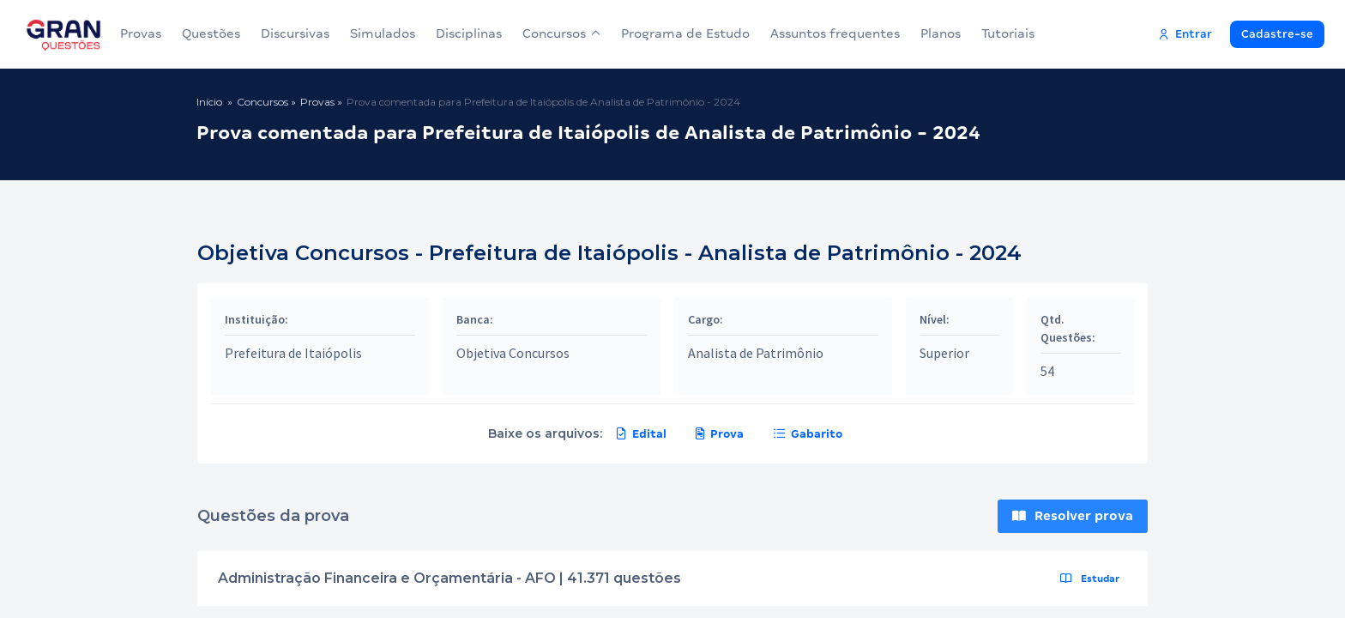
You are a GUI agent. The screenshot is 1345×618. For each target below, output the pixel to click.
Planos (940, 33)
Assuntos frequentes (835, 33)
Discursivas (295, 33)
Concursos (561, 33)
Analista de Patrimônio (755, 352)
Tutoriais (1007, 33)
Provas (140, 33)
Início (209, 101)
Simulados (382, 33)
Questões (211, 33)
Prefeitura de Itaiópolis (293, 352)
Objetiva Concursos (513, 352)
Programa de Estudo (685, 33)
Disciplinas (469, 33)
